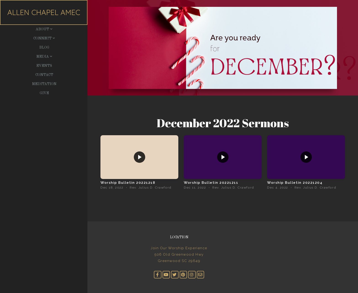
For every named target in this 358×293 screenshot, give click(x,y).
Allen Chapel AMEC (43, 12)
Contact (44, 75)
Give (44, 93)
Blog (44, 47)
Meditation (44, 84)
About (44, 29)
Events (44, 66)
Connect (44, 38)
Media (44, 57)
